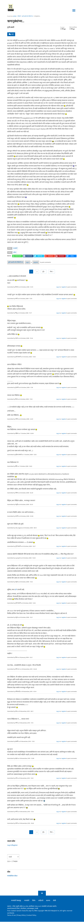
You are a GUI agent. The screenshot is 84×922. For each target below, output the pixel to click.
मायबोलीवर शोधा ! (12, 876)
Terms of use (11, 915)
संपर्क (36, 909)
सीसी (54, 901)
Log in (31, 262)
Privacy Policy (21, 915)
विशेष (33, 901)
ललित (14, 252)
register (42, 262)
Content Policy (31, 915)
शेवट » (51, 272)
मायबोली (15, 248)
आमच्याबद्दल (30, 909)
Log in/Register (12, 845)
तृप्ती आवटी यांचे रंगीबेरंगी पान (27, 16)
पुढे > (43, 272)
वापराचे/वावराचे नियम (13, 909)
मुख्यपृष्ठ (14, 16)
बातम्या (48, 901)
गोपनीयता (23, 909)
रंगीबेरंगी (19, 16)
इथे (16, 589)
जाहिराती (40, 901)
